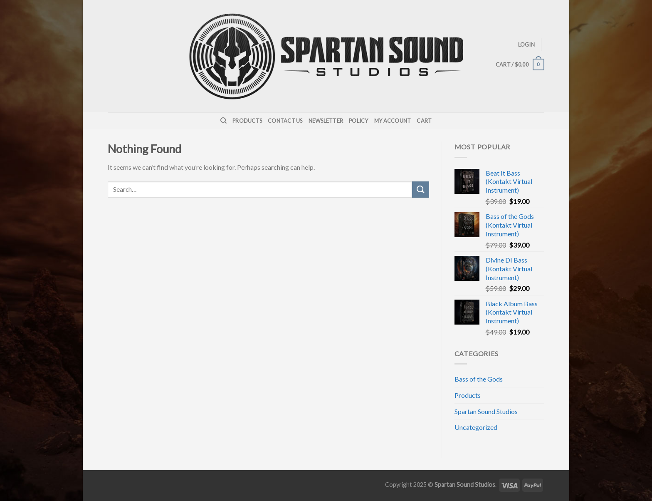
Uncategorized (475, 427)
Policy (358, 120)
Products (247, 120)
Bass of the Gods (478, 379)
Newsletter (326, 120)
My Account (392, 120)
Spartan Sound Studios (486, 411)
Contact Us (285, 120)
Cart (424, 120)
